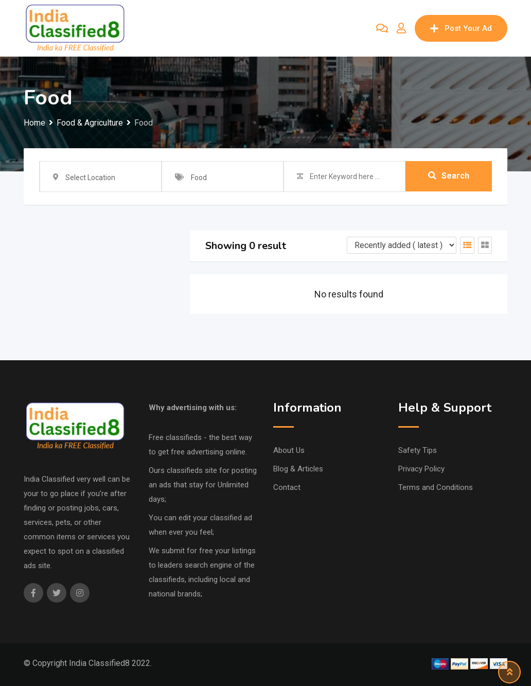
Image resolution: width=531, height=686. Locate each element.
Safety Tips (417, 450)
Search (448, 176)
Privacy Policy (421, 468)
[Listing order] (401, 245)
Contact (286, 487)
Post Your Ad (461, 28)
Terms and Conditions (435, 487)
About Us (289, 450)
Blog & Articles (298, 468)
